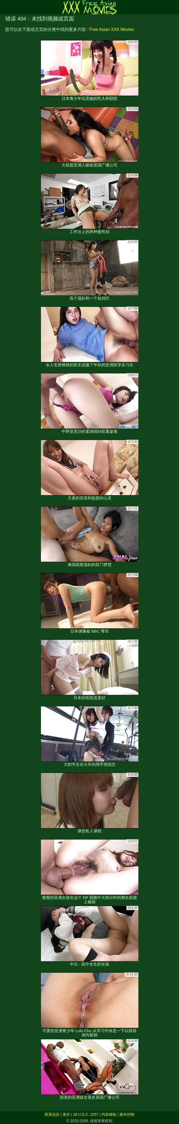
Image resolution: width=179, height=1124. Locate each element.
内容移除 (108, 1114)
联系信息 (52, 1114)
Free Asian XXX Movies (111, 29)
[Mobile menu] (5, 7)
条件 (66, 1114)
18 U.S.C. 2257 (86, 1114)
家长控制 (127, 1114)
